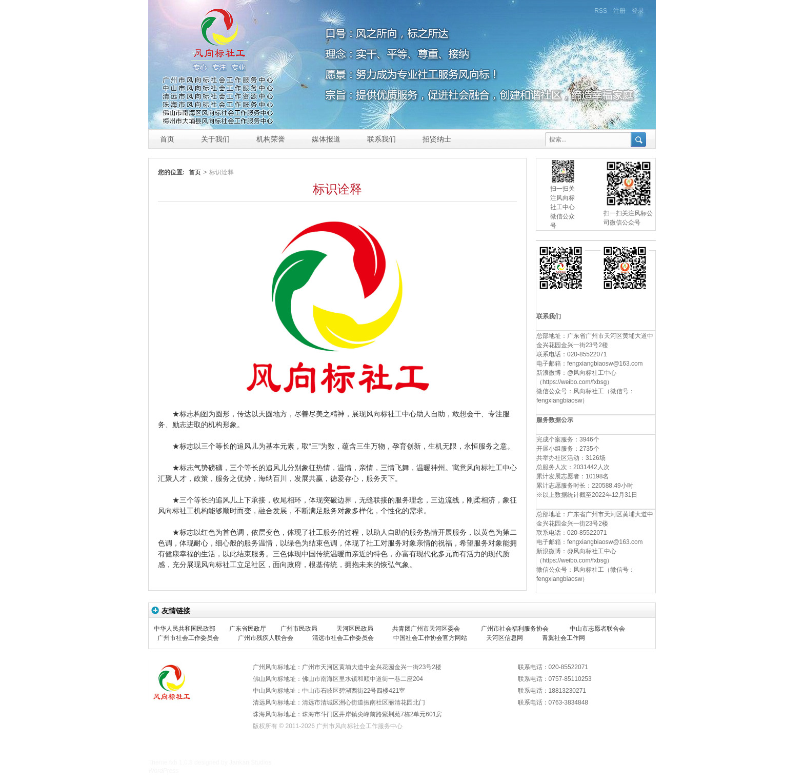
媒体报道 (326, 139)
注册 (619, 10)
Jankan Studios (250, 762)
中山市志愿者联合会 (597, 628)
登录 (638, 10)
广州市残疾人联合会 (265, 637)
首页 (167, 139)
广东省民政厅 (247, 628)
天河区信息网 (504, 637)
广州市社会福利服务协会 (515, 628)
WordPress (163, 770)
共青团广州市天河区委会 (426, 628)
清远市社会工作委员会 (343, 637)
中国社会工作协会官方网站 (430, 637)
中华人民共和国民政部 (184, 628)
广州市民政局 (298, 628)
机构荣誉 (270, 139)
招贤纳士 (437, 139)
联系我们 (381, 139)
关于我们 (215, 139)
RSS (600, 10)
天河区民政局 (354, 628)
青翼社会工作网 (563, 637)
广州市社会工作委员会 (188, 637)
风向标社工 (219, 59)
